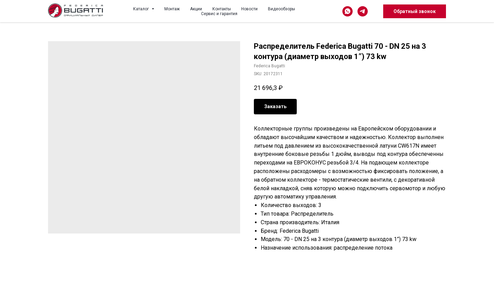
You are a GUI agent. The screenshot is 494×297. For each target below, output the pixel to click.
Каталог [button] (141, 9)
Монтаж (172, 9)
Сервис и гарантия (219, 13)
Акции (196, 9)
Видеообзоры (281, 9)
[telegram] (362, 11)
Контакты (221, 9)
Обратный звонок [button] (414, 11)
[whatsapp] (347, 11)
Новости (249, 9)
